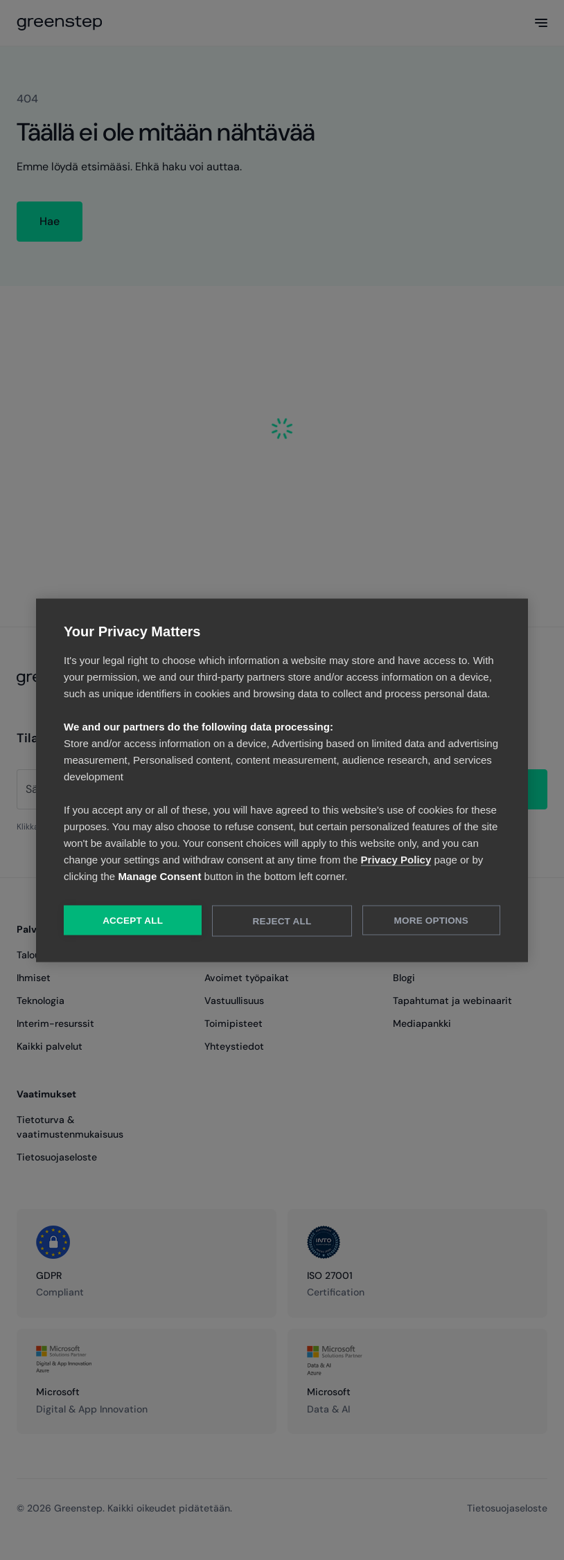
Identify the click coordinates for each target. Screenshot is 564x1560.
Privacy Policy (396, 859)
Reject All (282, 920)
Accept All (133, 920)
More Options (431, 920)
